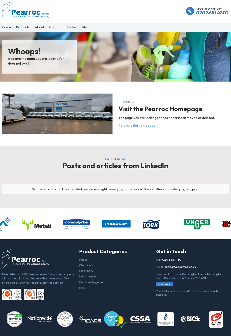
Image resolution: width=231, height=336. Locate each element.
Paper (83, 259)
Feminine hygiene (91, 282)
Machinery (86, 271)
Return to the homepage (136, 125)
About (39, 27)
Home (6, 27)
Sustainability (77, 27)
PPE (82, 288)
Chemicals (86, 265)
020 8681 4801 (172, 259)
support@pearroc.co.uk (180, 267)
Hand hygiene (88, 276)
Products (23, 27)
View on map (164, 284)
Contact (55, 27)
